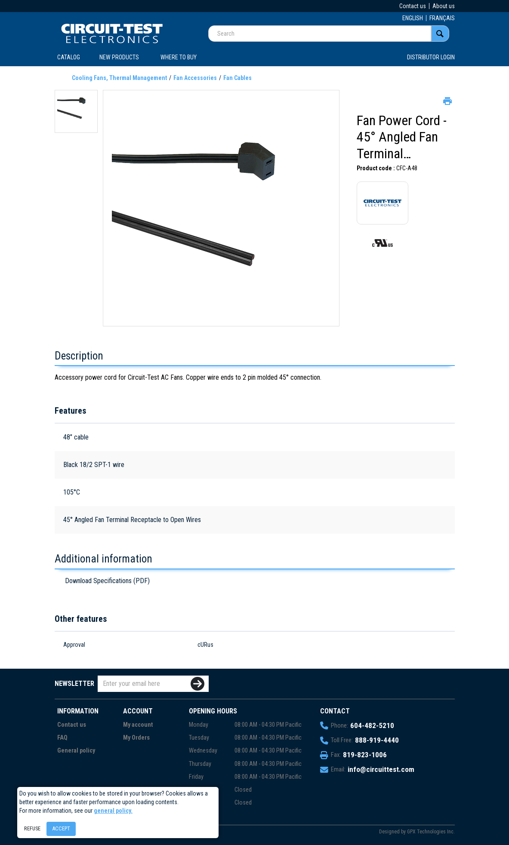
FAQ (62, 737)
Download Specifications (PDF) (107, 581)
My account (138, 724)
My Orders (136, 737)
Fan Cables (237, 77)
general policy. (113, 810)
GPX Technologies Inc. (431, 832)
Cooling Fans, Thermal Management (119, 77)
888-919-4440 (377, 740)
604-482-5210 (372, 725)
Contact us (412, 6)
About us (443, 6)
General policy (76, 750)
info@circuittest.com (381, 769)
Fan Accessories (195, 77)
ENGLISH (412, 18)
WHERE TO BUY (178, 57)
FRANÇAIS (442, 18)
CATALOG (68, 57)
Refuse (32, 828)
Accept (61, 828)
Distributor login (431, 57)
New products (119, 57)
